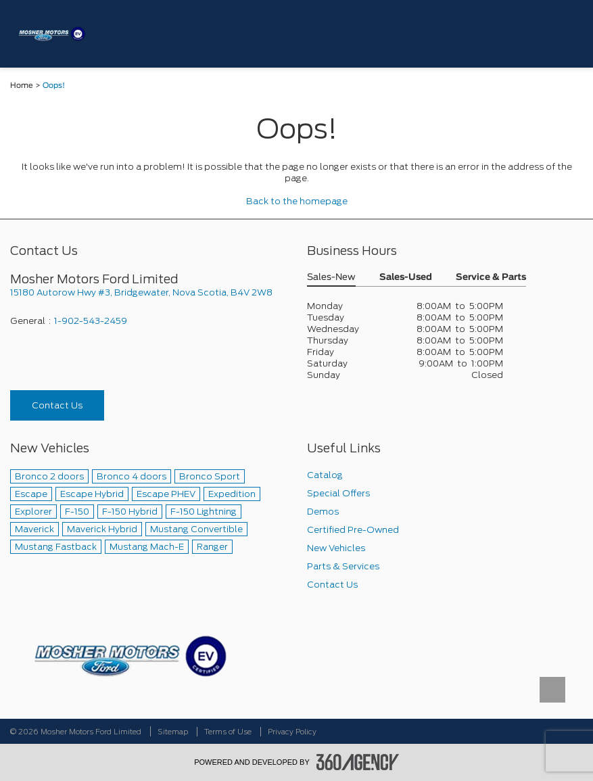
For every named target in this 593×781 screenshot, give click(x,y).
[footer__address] (148, 292)
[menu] (569, 33)
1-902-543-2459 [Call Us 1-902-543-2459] (90, 321)
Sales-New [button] (331, 277)
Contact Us (57, 405)
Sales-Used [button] (405, 277)
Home (21, 85)
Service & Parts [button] (491, 277)
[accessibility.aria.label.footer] (357, 762)
